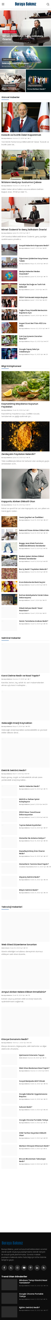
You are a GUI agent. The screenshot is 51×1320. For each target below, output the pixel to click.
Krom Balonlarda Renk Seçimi (32, 582)
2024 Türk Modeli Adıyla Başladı (33, 297)
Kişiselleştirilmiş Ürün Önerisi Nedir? (32, 852)
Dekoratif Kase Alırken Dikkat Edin (34, 530)
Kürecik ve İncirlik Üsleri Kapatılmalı (21, 134)
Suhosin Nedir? (25, 1107)
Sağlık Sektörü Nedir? (10, 89)
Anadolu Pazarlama (26, 867)
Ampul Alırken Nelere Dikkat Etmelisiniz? (23, 991)
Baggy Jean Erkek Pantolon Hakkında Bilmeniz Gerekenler (32, 544)
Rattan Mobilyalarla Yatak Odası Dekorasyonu (33, 596)
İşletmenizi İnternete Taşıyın (31, 1055)
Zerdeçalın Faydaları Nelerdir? (18, 454)
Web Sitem (5, 948)
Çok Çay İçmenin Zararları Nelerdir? (30, 337)
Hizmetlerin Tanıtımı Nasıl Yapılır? (34, 864)
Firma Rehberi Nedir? (36, 89)
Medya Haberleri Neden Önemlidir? (29, 272)
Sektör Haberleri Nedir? (29, 786)
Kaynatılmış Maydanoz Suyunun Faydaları (19, 405)
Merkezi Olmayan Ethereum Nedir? (34, 1146)
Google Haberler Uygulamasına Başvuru (33, 1095)
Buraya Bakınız (7, 42)
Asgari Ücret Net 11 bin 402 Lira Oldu (32, 324)
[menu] (3, 4)
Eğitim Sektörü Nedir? (29, 1307)
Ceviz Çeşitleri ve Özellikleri (31, 517)
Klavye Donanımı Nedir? (14, 1039)
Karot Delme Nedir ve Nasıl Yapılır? (20, 675)
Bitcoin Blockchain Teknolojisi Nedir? (32, 1160)
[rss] (43, 1268)
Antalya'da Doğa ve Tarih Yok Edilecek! (32, 285)
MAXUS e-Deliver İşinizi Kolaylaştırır (29, 800)
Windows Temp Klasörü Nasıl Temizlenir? (33, 1281)
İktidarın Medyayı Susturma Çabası (21, 182)
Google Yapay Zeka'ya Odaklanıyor (29, 350)
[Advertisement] (24, 1197)
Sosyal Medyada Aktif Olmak (32, 1081)
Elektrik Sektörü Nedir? (13, 770)
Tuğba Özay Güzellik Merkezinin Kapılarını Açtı (33, 311)
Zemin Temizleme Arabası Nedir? (33, 621)
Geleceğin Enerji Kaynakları (15, 63)
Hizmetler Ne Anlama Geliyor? (32, 838)
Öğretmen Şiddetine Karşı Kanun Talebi (33, 259)
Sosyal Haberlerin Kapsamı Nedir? (34, 245)
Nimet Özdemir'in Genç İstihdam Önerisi (24, 229)
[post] (25, 28)
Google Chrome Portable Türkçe (33, 1120)
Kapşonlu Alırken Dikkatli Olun (18, 501)
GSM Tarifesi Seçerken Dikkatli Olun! (32, 1134)
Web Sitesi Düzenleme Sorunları (19, 944)
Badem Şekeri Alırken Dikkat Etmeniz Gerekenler (31, 557)
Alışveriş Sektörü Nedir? (29, 877)
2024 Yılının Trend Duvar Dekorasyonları (30, 813)
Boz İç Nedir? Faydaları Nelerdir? (33, 569)
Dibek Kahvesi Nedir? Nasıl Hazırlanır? (30, 609)
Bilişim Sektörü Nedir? (28, 890)
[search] (48, 4)
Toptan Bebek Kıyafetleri (30, 825)
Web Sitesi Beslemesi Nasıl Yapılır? (34, 1068)
